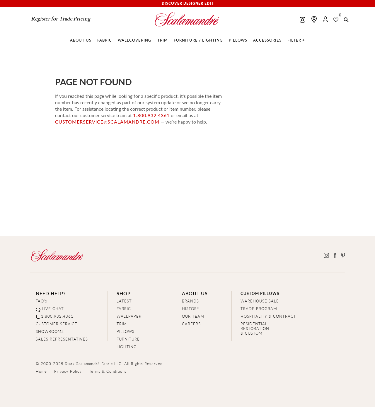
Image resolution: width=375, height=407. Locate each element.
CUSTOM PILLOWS (260, 293)
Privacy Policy (68, 371)
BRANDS (190, 301)
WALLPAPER (129, 316)
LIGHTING (127, 346)
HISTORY (191, 308)
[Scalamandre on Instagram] (302, 20)
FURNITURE (128, 339)
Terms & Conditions (108, 371)
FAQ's (41, 301)
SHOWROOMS (50, 331)
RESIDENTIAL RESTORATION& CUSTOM (255, 328)
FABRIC (124, 308)
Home (41, 371)
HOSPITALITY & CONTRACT (268, 316)
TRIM (122, 323)
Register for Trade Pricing (60, 19)
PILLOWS (125, 331)
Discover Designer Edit (188, 3)
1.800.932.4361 (151, 115)
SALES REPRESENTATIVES (62, 339)
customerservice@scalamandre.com (107, 121)
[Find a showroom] (314, 19)
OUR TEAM (193, 316)
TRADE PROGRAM (259, 308)
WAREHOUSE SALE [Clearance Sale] (260, 301)
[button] (346, 20)
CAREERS (191, 323)
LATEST (124, 301)
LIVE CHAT (53, 308)
